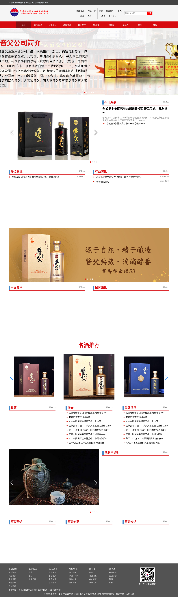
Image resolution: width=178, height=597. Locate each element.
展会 (30, 576)
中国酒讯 (12, 579)
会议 (30, 573)
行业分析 (92, 11)
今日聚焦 (12, 573)
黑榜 (82, 16)
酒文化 (92, 569)
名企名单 (52, 573)
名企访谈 (52, 579)
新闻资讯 (13, 569)
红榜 (90, 16)
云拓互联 (57, 590)
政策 (101, 11)
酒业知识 (110, 11)
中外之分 (113, 16)
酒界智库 (73, 569)
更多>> (166, 102)
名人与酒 (93, 579)
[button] (166, 377)
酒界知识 (72, 579)
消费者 (112, 569)
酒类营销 (72, 573)
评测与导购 (73, 576)
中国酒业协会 (47, 590)
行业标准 (80, 11)
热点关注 (12, 586)
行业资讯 (12, 576)
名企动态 (52, 576)
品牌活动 (32, 579)
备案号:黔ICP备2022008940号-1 (102, 594)
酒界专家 (72, 583)
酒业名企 (53, 569)
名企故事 (52, 583)
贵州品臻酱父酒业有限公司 (29, 590)
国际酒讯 (12, 583)
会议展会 (33, 569)
